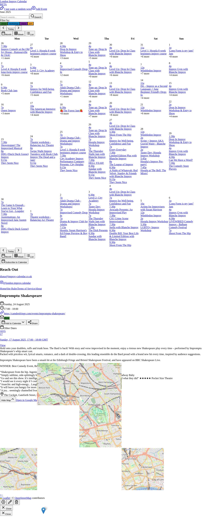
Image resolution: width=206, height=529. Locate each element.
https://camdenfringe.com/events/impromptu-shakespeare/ (32, 313)
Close (6, 507)
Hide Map (8, 399)
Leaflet (5, 498)
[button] (43, 510)
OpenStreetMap (23, 498)
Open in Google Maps (29, 400)
